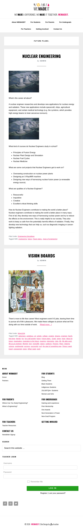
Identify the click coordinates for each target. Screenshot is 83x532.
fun (23, 339)
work (38, 349)
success (27, 346)
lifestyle (25, 344)
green (59, 339)
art (35, 336)
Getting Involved (49, 421)
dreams (57, 336)
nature (42, 344)
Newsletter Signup (8, 435)
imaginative (18, 341)
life (60, 341)
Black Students (47, 384)
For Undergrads (49, 399)
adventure (22, 336)
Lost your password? (57, 493)
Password (7, 472)
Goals (54, 339)
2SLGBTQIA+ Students (50, 390)
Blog (43, 377)
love (30, 344)
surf (40, 346)
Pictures (55, 344)
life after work (67, 341)
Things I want (67, 346)
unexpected (17, 349)
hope (63, 339)
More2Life (21, 333)
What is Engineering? (9, 406)
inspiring (43, 341)
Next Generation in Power (51, 413)
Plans (61, 344)
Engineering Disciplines (26, 236)
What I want (32, 349)
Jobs (56, 341)
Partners (5, 381)
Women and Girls (48, 394)
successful (34, 346)
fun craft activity (30, 339)
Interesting (50, 341)
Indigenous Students (49, 387)
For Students (48, 373)
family (70, 336)
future (30, 239)
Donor (4, 377)
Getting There (46, 381)
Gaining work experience (50, 403)
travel (11, 349)
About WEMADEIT (10, 373)
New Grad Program (48, 416)
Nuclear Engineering (41, 56)
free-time (12, 339)
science (11, 346)
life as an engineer (15, 344)
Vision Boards (41, 256)
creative (51, 336)
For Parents (8, 399)
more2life (36, 344)
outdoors (49, 344)
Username (7, 463)
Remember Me (37, 482)
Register (43, 493)
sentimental (19, 346)
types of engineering (50, 239)
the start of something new (52, 346)
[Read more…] (46, 325)
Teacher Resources (9, 425)
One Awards (46, 410)
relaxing (67, 344)
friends (18, 339)
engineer (64, 336)
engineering (22, 239)
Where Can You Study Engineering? (15, 403)
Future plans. (37, 239)
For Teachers (8, 421)
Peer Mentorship (47, 406)
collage (44, 336)
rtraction (54, 524)
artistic (39, 336)
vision (25, 349)
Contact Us (7, 431)
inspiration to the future (31, 341)
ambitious (29, 336)
